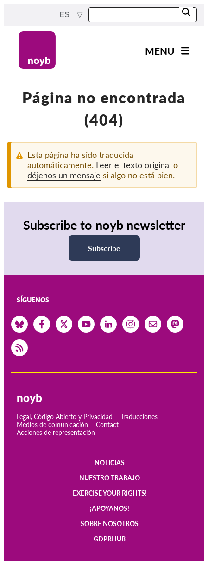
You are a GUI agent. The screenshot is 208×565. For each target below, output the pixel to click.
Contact (107, 424)
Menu (160, 51)
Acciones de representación (56, 432)
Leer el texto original (133, 165)
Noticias (110, 462)
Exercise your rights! (110, 493)
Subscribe (104, 248)
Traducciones (139, 417)
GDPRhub (110, 539)
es (65, 15)
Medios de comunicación (52, 424)
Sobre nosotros (110, 523)
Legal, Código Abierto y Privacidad (65, 417)
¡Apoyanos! (109, 508)
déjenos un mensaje (64, 175)
